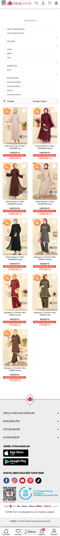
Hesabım (54, 531)
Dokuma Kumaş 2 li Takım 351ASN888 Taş (15, 147)
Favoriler (18, 531)
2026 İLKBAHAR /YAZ (15, 33)
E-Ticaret (20, 521)
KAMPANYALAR (14, 94)
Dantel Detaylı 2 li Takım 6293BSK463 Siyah (15, 258)
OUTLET (10, 90)
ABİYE (9, 53)
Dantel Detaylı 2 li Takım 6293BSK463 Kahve (15, 202)
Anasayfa (6, 531)
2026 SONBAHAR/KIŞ (15, 29)
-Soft (12, 521)
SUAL (9, 70)
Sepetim (42, 531)
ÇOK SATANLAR (13, 86)
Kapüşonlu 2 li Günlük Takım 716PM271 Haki (45, 313)
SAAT (9, 57)
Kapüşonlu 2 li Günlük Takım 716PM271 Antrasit (45, 258)
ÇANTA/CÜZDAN (14, 82)
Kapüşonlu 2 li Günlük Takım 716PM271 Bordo (15, 313)
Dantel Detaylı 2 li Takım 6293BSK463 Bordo (45, 147)
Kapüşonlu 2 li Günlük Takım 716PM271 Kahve (15, 369)
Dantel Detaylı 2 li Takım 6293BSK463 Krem (45, 202)
